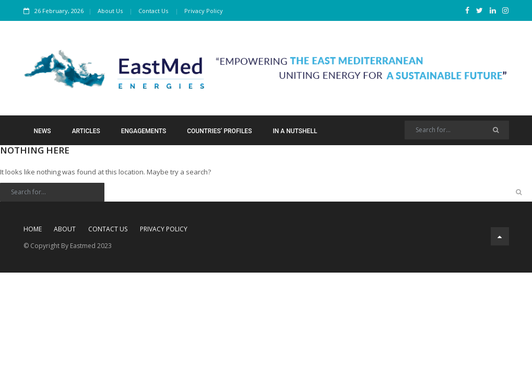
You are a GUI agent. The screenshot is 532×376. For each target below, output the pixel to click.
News (42, 131)
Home (32, 229)
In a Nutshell (295, 131)
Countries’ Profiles (219, 131)
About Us (110, 11)
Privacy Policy (203, 11)
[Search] (457, 130)
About (65, 229)
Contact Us (153, 11)
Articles (86, 131)
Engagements (143, 131)
